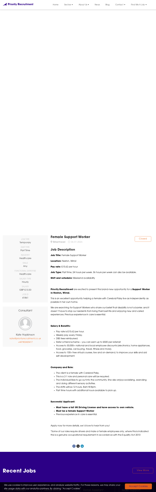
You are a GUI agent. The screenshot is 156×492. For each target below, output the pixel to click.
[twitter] (78, 446)
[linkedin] (82, 446)
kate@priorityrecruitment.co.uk (25, 339)
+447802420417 (25, 342)
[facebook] (74, 446)
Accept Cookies (138, 486)
